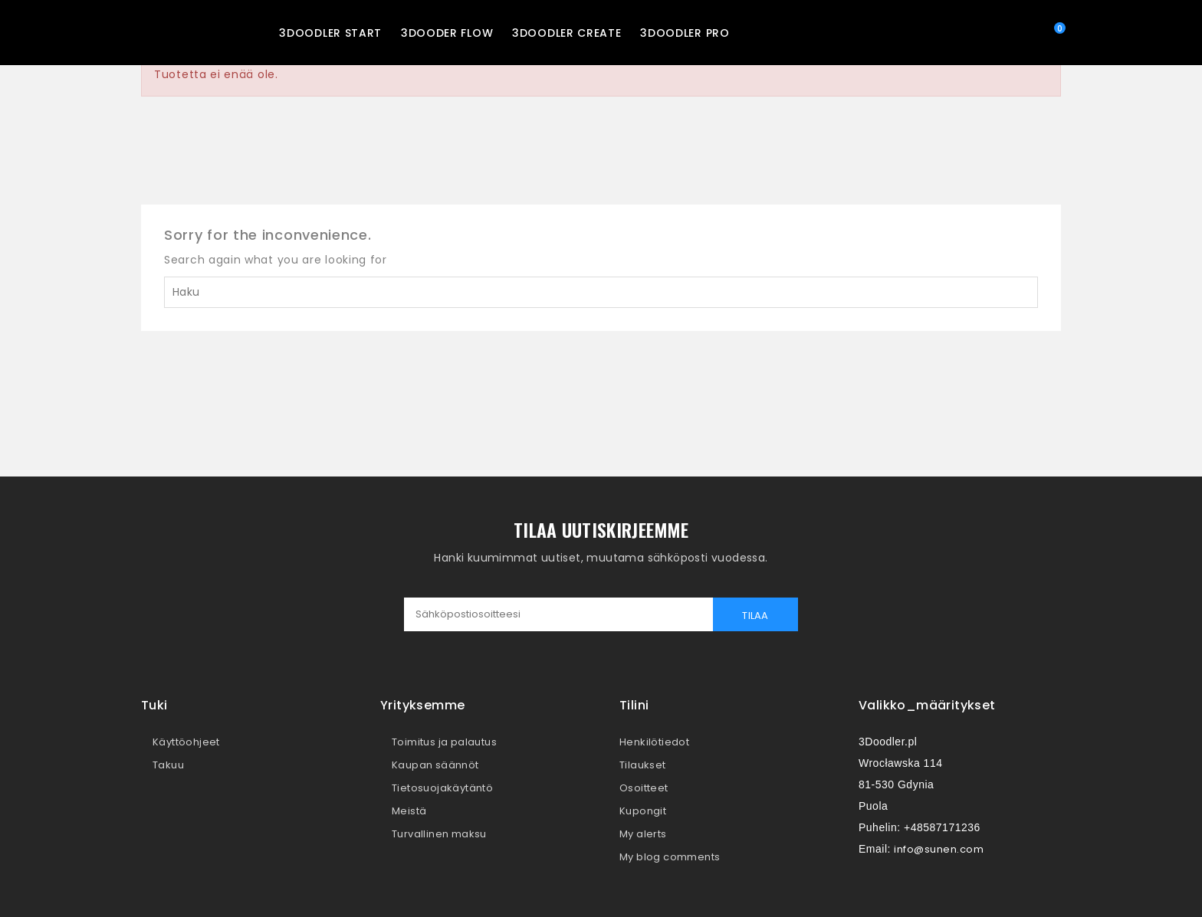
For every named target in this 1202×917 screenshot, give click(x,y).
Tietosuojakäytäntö (442, 788)
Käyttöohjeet (186, 742)
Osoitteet (643, 788)
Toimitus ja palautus (444, 742)
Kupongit (642, 811)
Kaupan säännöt (435, 765)
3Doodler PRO (684, 33)
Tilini (634, 705)
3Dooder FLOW (447, 33)
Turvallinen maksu (439, 834)
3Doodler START (330, 33)
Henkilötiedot (654, 742)
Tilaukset (642, 765)
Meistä (409, 811)
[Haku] (601, 292)
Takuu (168, 765)
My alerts (643, 834)
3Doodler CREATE (567, 33)
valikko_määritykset (927, 705)
